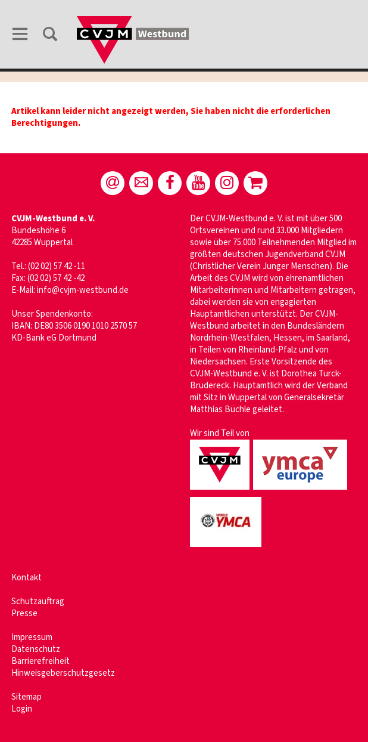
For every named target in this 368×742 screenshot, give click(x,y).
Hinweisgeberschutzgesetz (63, 673)
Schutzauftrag (37, 601)
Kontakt (26, 577)
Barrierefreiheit (40, 661)
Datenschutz (35, 649)
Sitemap (26, 697)
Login (21, 709)
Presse (24, 613)
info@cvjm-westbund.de (83, 290)
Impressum (31, 637)
